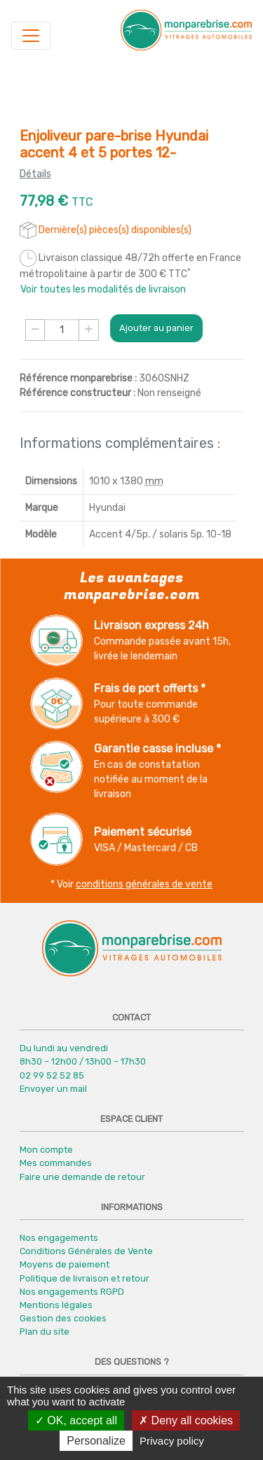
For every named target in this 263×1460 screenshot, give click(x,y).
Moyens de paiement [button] (64, 1264)
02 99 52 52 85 (52, 1075)
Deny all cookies (186, 1420)
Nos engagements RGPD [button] (72, 1291)
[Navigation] (30, 36)
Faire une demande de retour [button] (82, 1177)
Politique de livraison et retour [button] (84, 1278)
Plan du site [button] (44, 1331)
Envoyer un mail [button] (53, 1088)
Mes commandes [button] (56, 1163)
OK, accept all (76, 1420)
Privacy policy (172, 1441)
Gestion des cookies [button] (63, 1318)
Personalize (96, 1441)
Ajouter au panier (156, 328)
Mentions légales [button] (56, 1305)
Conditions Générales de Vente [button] (86, 1251)
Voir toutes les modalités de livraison (103, 289)
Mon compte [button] (46, 1149)
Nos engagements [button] (59, 1238)
